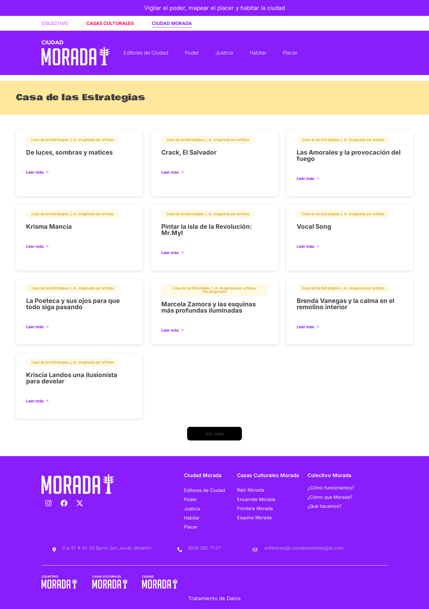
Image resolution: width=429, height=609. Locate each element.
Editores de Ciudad (146, 53)
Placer (290, 53)
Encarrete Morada (256, 499)
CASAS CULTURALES (110, 23)
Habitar (258, 53)
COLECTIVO (54, 23)
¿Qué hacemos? (324, 506)
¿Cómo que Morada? (329, 497)
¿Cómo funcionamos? (330, 487)
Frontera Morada (255, 508)
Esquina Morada (254, 517)
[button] (214, 433)
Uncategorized (214, 291)
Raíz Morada (250, 490)
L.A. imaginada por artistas (92, 140)
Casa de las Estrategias (49, 140)
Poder (192, 53)
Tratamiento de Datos (214, 598)
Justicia (224, 53)
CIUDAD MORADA (172, 23)
